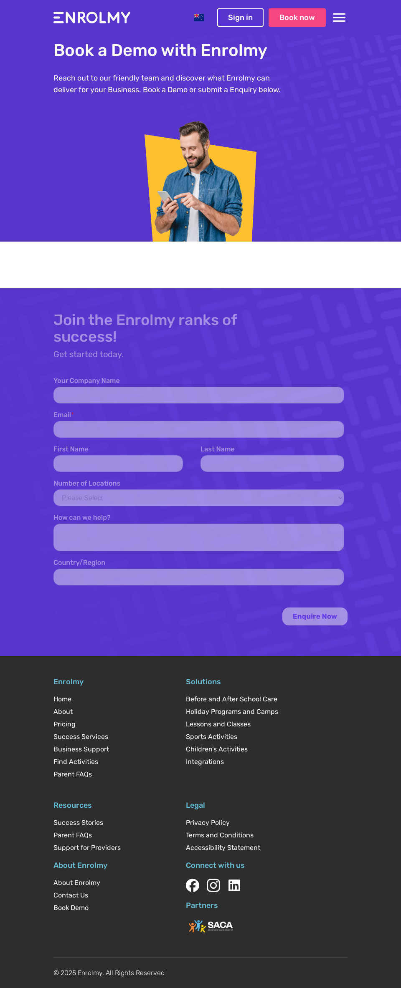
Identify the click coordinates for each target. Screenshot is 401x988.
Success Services (80, 737)
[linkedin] (234, 885)
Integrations (205, 762)
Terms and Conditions (220, 835)
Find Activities (75, 762)
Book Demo (71, 908)
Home (62, 699)
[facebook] (192, 885)
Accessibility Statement (223, 848)
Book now (297, 17)
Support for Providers (87, 848)
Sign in (240, 17)
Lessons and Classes (218, 724)
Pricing (64, 724)
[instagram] (213, 885)
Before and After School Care (231, 699)
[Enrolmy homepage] (91, 17)
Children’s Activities (217, 749)
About (63, 712)
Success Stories (78, 823)
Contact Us (70, 895)
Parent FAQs (72, 774)
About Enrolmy (76, 883)
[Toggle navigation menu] (339, 17)
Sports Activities (211, 737)
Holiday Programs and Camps (232, 712)
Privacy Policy (208, 823)
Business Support (81, 749)
